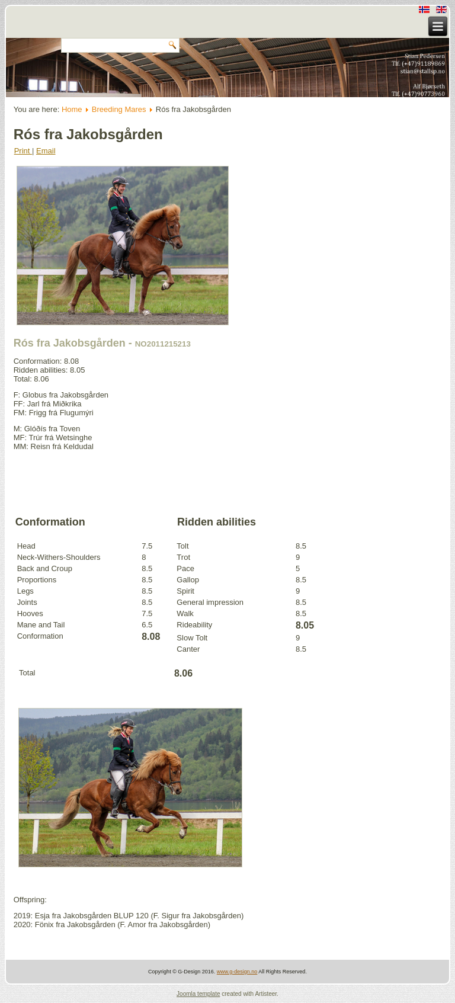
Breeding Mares (119, 109)
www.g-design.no (237, 972)
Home (72, 109)
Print (23, 150)
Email (46, 150)
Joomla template (198, 994)
